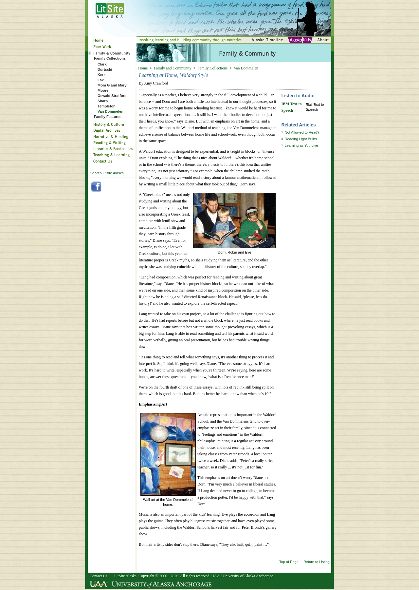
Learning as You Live (301, 145)
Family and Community (172, 68)
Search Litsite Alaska (107, 173)
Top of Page (289, 562)
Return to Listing (316, 562)
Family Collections (213, 68)
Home (143, 68)
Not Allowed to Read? (302, 132)
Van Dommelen (246, 68)
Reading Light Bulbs (301, 139)
